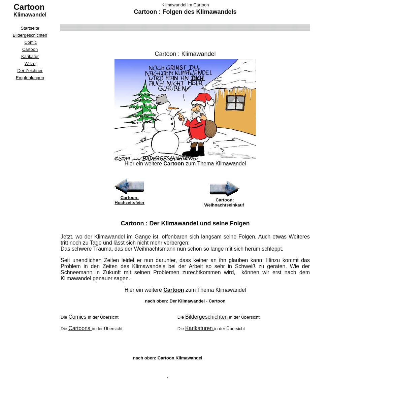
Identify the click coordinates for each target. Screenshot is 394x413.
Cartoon (173, 163)
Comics (77, 317)
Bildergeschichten (30, 35)
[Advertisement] (30, 183)
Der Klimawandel (187, 301)
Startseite (30, 28)
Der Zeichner (29, 70)
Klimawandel (198, 54)
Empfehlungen (30, 77)
